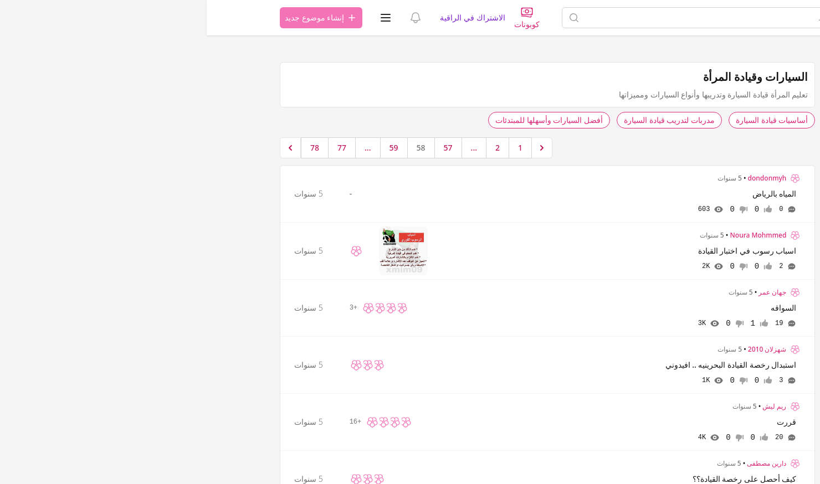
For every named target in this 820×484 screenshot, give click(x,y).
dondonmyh (560, 178)
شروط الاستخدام (718, 182)
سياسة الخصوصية (660, 182)
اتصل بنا (710, 199)
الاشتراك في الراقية (265, 17)
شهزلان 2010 (560, 349)
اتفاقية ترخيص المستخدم (699, 190)
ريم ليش (568, 406)
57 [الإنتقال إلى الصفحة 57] (241, 147)
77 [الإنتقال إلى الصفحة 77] (135, 147)
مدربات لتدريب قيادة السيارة (462, 120)
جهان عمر (566, 292)
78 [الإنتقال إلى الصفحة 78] (108, 147)
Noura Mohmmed (551, 235)
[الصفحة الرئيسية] (704, 18)
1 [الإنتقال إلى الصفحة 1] (313, 147)
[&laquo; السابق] (335, 147)
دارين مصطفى (560, 463)
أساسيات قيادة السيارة (565, 120)
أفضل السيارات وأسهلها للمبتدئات (342, 120)
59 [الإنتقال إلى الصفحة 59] (187, 147)
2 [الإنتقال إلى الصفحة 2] (291, 147)
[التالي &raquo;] (83, 147)
